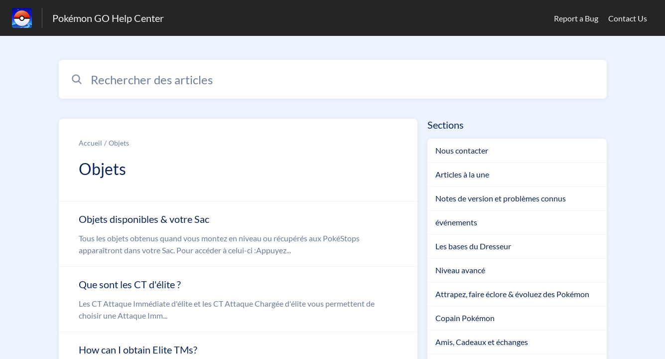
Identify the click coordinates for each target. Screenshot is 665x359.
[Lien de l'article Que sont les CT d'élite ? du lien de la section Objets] (238, 299)
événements (456, 222)
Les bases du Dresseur (473, 246)
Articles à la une (462, 174)
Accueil (90, 143)
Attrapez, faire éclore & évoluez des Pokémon (512, 294)
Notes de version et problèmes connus (500, 198)
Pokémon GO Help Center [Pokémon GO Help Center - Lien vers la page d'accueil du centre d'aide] (108, 18)
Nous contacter (461, 150)
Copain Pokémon (465, 318)
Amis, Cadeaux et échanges (481, 342)
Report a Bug (576, 18)
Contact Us (627, 18)
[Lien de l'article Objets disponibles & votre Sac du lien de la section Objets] (238, 233)
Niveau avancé (460, 270)
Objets (119, 143)
